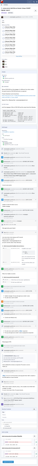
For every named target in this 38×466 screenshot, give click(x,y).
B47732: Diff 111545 (28, 210)
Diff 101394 (29, 180)
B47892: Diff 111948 (28, 305)
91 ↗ (5, 248)
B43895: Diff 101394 (28, 189)
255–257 (5, 279)
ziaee (6, 67)
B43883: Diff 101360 (28, 161)
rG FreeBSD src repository (8, 132)
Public (11, 13)
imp (5, 76)
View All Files (19, 56)
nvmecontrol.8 (8, 428)
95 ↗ (5, 262)
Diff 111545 (29, 199)
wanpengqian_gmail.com (15, 17)
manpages (6, 82)
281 (4, 282)
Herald (5, 153)
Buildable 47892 (8, 143)
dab (6, 64)
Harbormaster (7, 161)
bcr (5, 61)
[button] (36, 1)
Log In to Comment (8, 462)
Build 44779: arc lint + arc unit (11, 144)
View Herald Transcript (24, 153)
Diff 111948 (29, 291)
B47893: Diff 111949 (28, 321)
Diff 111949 (29, 310)
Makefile (8, 426)
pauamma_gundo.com (9, 78)
